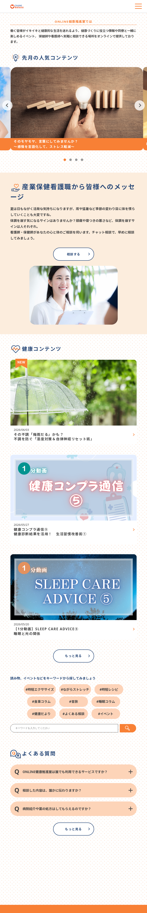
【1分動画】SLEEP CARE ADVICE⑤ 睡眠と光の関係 (46, 631)
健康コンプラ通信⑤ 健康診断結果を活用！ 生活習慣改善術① (50, 531)
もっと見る (73, 656)
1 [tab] (65, 160)
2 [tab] (70, 160)
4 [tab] (82, 160)
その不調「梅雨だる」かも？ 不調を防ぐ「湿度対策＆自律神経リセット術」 (54, 436)
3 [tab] (76, 160)
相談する (73, 254)
